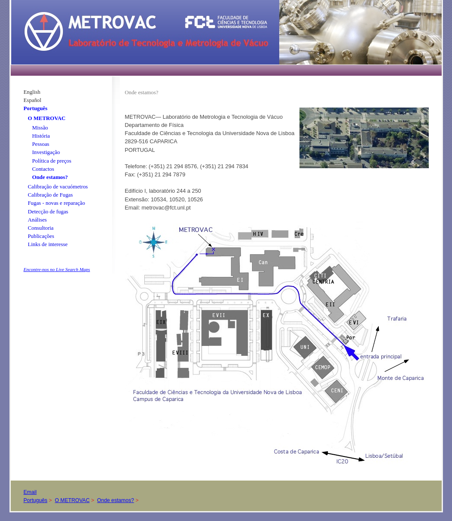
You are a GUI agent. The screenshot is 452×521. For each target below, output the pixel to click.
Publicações (41, 236)
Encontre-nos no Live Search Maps (57, 269)
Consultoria (41, 228)
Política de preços (52, 161)
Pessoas (41, 144)
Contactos (43, 169)
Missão (40, 128)
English (32, 92)
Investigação (46, 152)
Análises (37, 220)
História (41, 136)
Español (32, 100)
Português (35, 108)
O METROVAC (47, 118)
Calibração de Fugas (50, 195)
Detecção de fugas (48, 212)
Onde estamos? (50, 177)
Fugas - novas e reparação (56, 203)
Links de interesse (48, 244)
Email (30, 492)
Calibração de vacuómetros (58, 187)
